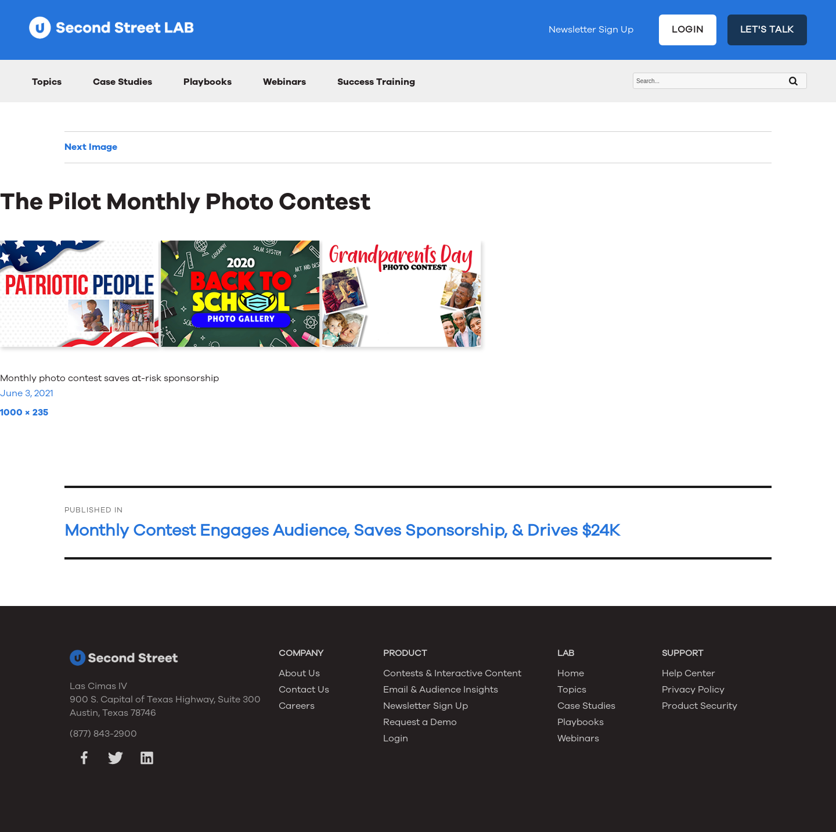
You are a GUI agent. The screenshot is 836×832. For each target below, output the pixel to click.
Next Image (90, 147)
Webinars (284, 82)
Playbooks (207, 82)
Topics (47, 82)
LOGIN (688, 29)
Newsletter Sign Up (591, 29)
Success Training (376, 82)
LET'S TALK (767, 29)
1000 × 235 (24, 412)
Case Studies (122, 82)
